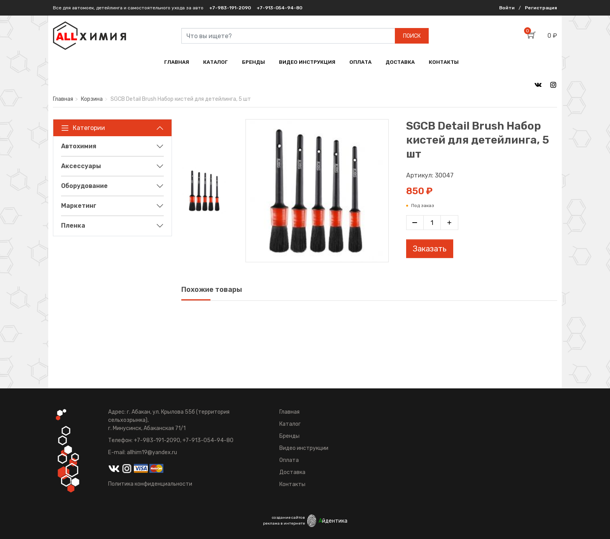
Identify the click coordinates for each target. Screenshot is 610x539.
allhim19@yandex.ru (152, 452)
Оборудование (84, 186)
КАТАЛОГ (215, 62)
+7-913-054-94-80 (279, 8)
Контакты (292, 484)
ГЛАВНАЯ (176, 62)
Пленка (73, 225)
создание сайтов (288, 517)
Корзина (92, 99)
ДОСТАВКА (400, 62)
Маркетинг (78, 205)
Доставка (292, 472)
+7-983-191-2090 (230, 8)
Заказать (430, 248)
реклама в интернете (284, 523)
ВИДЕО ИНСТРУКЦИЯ (307, 62)
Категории (83, 128)
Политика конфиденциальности (150, 484)
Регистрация (541, 8)
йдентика (333, 521)
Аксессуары (81, 166)
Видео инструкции (303, 448)
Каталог (290, 424)
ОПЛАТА (360, 62)
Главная (63, 99)
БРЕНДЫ (253, 62)
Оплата (289, 460)
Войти (507, 8)
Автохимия (78, 146)
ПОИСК (412, 36)
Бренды (289, 436)
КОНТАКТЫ (444, 62)
